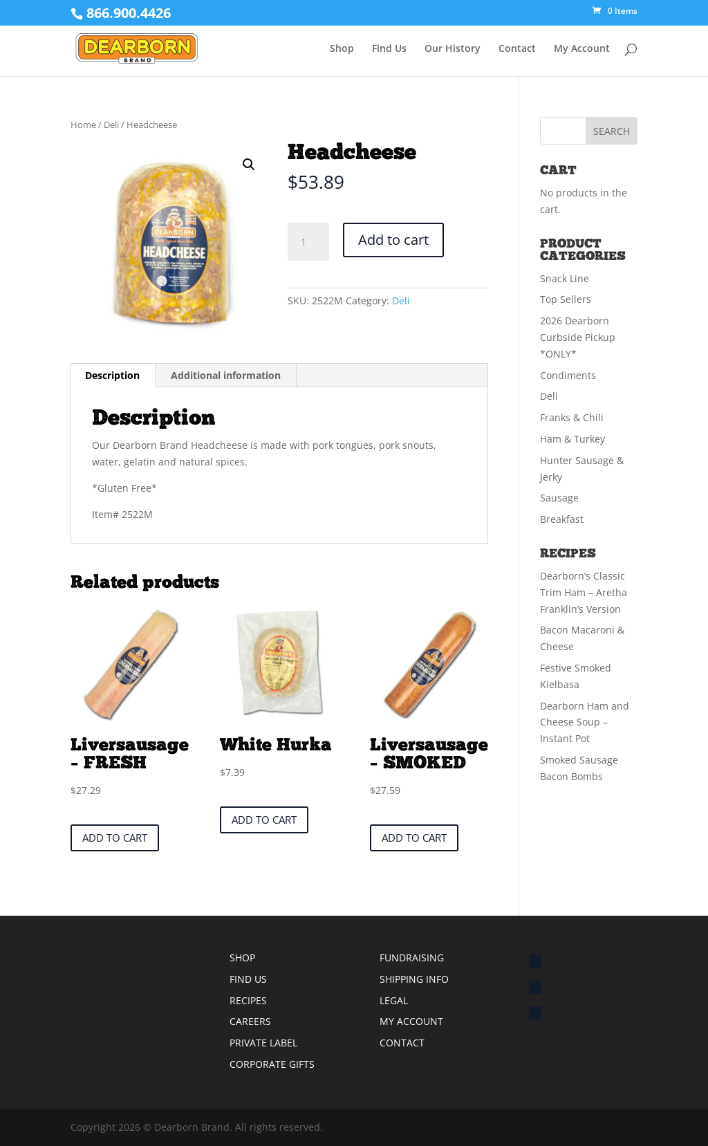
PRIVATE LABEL (263, 1042)
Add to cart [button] (114, 837)
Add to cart (393, 239)
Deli (111, 124)
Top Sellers (565, 299)
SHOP (242, 957)
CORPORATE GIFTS (272, 1064)
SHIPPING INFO (414, 979)
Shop (342, 49)
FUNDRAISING (412, 957)
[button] (248, 164)
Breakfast (562, 519)
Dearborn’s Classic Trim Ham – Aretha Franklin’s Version (583, 592)
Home (83, 124)
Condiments (568, 375)
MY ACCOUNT (411, 1021)
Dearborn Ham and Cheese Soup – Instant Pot (584, 722)
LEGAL (394, 1000)
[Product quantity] (308, 242)
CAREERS (250, 1021)
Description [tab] (112, 375)
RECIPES (248, 1000)
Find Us (389, 49)
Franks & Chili (572, 417)
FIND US (248, 979)
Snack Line (564, 278)
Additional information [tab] (226, 375)
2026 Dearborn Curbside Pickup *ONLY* (577, 337)
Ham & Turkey (572, 438)
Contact (517, 49)
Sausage (559, 497)
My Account (582, 49)
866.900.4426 (128, 12)
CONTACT (402, 1042)
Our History (453, 49)
